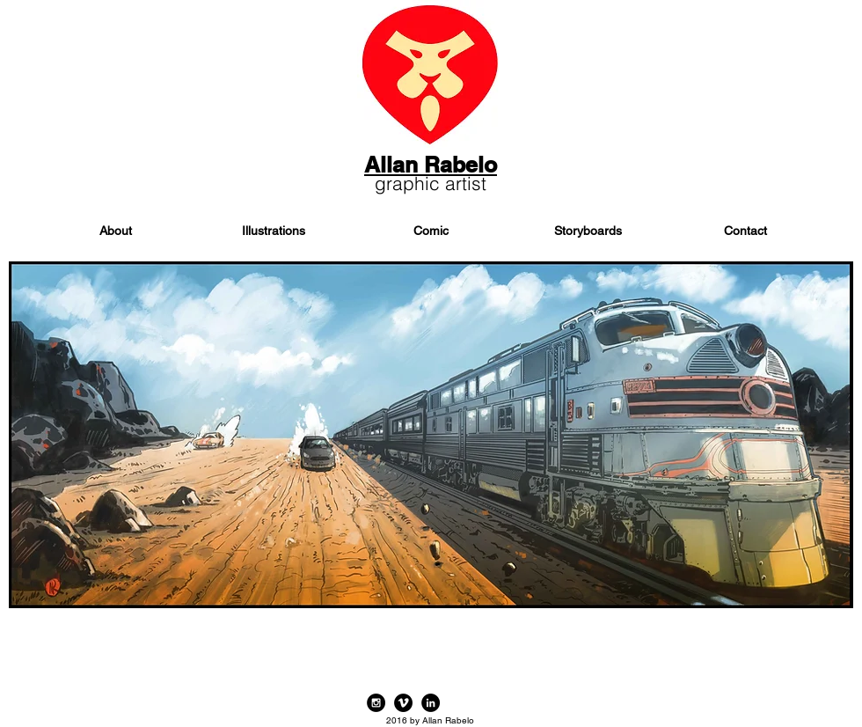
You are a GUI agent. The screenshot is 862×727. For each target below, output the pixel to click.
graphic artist (430, 183)
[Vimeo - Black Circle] (403, 703)
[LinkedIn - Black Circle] (430, 703)
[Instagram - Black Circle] (376, 703)
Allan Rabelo (430, 164)
